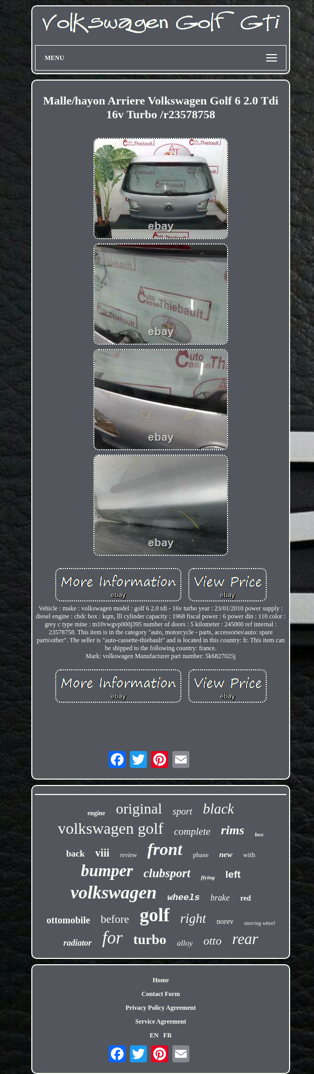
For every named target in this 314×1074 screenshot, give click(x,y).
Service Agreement (160, 1021)
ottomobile (68, 920)
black (218, 809)
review (128, 855)
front (164, 849)
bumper (107, 870)
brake (220, 897)
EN (154, 1035)
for (112, 937)
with (249, 855)
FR (167, 1035)
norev (224, 921)
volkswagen (113, 892)
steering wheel (259, 923)
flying (208, 877)
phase (201, 855)
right (193, 918)
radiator (77, 942)
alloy (185, 943)
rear (245, 938)
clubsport (167, 873)
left (233, 874)
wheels (183, 898)
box (259, 834)
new (225, 854)
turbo (149, 939)
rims (233, 830)
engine (96, 813)
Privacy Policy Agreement (161, 1007)
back (75, 854)
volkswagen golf (110, 828)
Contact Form (161, 994)
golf (154, 915)
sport (182, 811)
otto (212, 940)
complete (192, 831)
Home (161, 980)
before (115, 919)
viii (102, 853)
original (139, 808)
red (245, 898)
